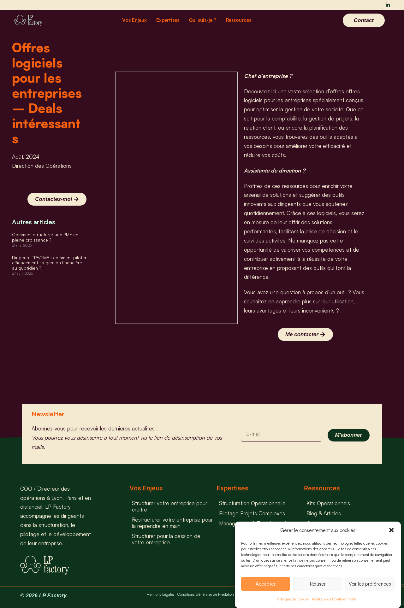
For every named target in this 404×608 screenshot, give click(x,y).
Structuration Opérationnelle (252, 503)
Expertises (167, 20)
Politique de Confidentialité (334, 599)
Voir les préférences (370, 584)
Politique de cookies (293, 599)
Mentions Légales (160, 594)
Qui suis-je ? (203, 20)
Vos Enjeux (134, 20)
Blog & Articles (323, 513)
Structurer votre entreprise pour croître (169, 506)
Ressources (238, 20)
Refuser (318, 584)
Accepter (266, 584)
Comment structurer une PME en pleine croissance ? (45, 237)
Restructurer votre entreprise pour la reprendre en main (172, 522)
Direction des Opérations (42, 165)
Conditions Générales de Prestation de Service (214, 594)
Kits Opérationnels (328, 503)
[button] (391, 530)
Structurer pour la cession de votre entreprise (166, 539)
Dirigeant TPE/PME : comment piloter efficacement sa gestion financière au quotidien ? (49, 263)
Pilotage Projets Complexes (252, 513)
